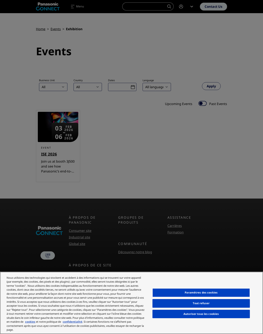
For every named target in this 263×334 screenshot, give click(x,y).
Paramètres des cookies (201, 292)
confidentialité (72, 322)
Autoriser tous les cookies (201, 314)
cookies (30, 322)
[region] (131, 303)
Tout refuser (201, 303)
